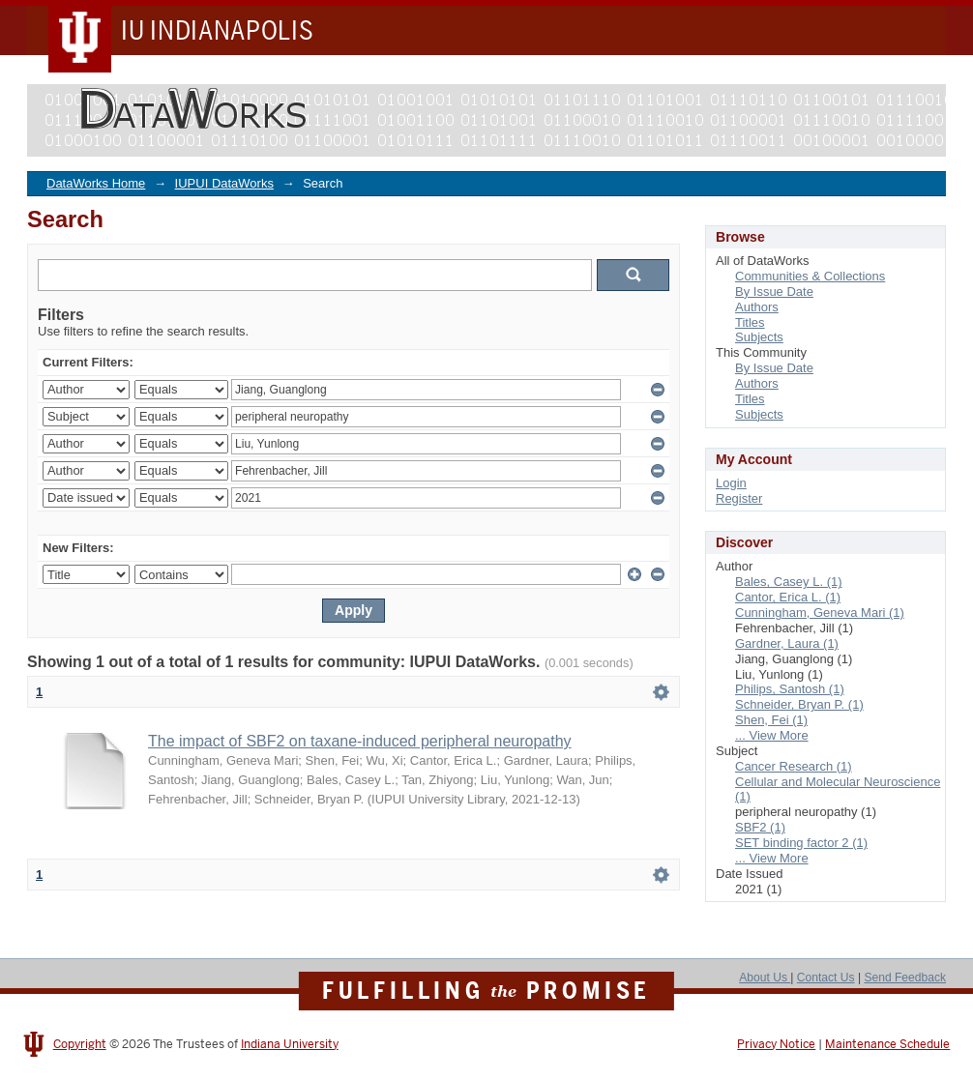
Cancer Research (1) (793, 766)
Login (731, 483)
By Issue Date (774, 291)
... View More (772, 735)
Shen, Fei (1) (771, 720)
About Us (764, 977)
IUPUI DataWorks (224, 183)
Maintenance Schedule (887, 1044)
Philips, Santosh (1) (789, 689)
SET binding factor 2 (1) (801, 842)
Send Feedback (905, 977)
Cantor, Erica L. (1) (787, 597)
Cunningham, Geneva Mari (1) (819, 612)
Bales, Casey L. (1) (788, 581)
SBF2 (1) (760, 827)
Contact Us (826, 977)
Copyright (79, 1044)
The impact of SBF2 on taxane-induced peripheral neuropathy (360, 741)
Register (739, 498)
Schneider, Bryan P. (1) (799, 704)
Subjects (759, 337)
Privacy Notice (776, 1044)
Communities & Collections (810, 276)
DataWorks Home (95, 183)
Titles (750, 322)
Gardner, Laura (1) (787, 643)
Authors (757, 307)
